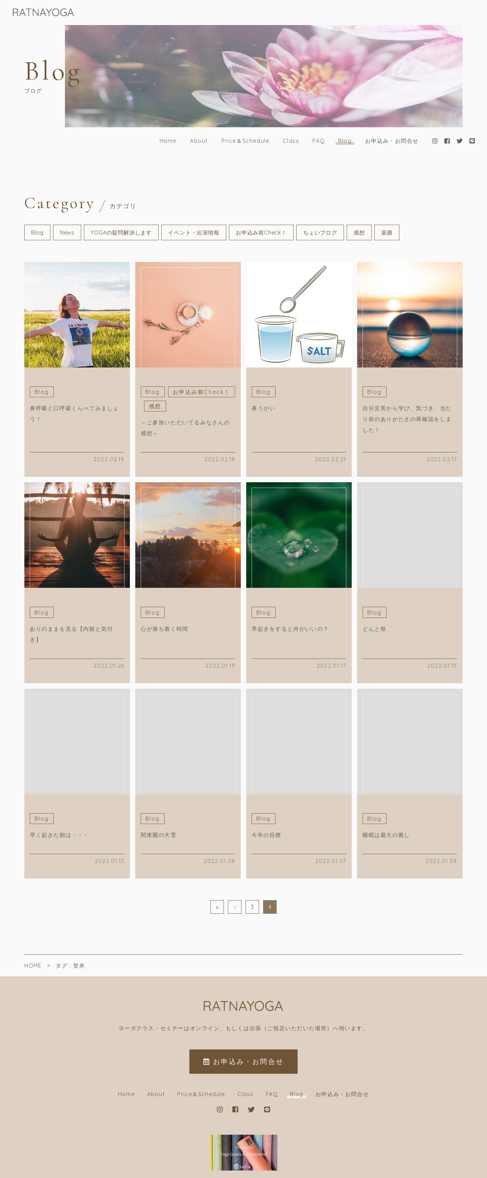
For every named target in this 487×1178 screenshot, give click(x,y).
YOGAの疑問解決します (121, 232)
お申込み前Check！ (261, 232)
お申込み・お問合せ (392, 140)
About (199, 140)
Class (291, 140)
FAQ (318, 140)
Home (168, 140)
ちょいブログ (320, 232)
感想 (359, 232)
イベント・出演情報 (193, 232)
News (67, 232)
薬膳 (387, 232)
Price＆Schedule (245, 140)
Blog (344, 140)
